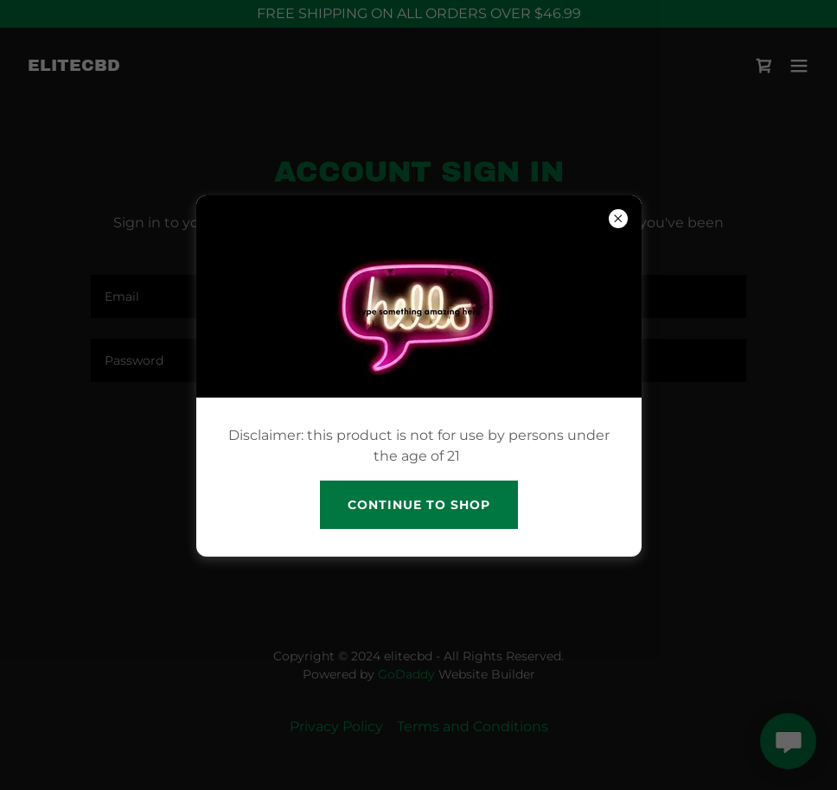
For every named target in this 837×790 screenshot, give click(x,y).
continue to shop (419, 505)
